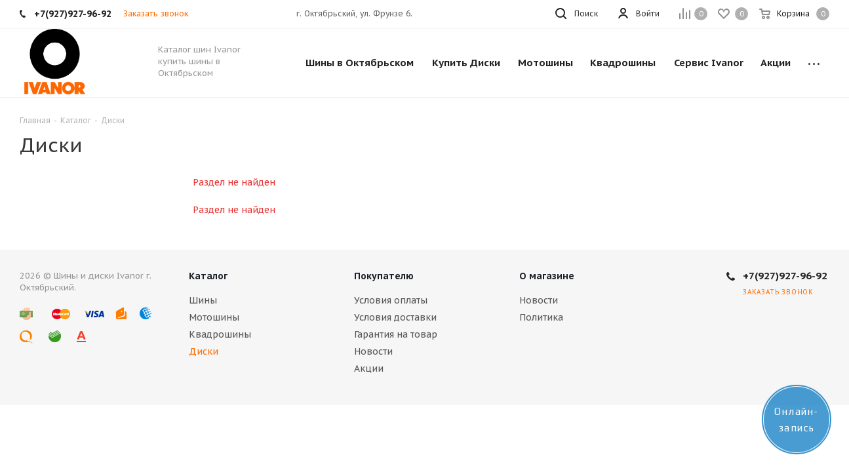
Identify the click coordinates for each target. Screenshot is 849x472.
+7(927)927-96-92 (785, 275)
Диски (203, 351)
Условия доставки (395, 317)
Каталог (208, 276)
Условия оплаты (390, 300)
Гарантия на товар (395, 334)
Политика (541, 317)
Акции (369, 368)
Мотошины (214, 317)
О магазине (546, 276)
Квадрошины (220, 334)
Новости (373, 351)
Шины (203, 300)
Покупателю (384, 276)
